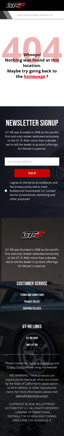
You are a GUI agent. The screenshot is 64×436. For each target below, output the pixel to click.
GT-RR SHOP (32, 338)
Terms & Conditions (41, 363)
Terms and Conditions (32, 295)
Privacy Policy (32, 302)
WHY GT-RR (32, 345)
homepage (34, 76)
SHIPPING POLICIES (32, 308)
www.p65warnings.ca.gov (32, 396)
